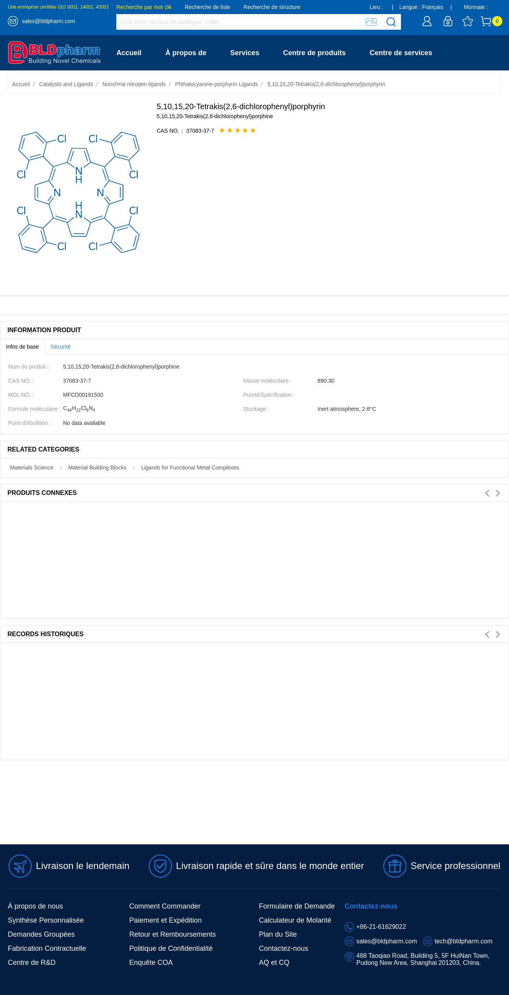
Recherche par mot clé (143, 7)
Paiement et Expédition (165, 920)
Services (244, 53)
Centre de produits (314, 53)
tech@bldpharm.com (464, 941)
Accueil (128, 53)
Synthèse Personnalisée (46, 920)
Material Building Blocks (97, 467)
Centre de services (401, 53)
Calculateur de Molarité (295, 920)
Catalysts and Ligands (66, 84)
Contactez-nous (142, 88)
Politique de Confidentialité (171, 948)
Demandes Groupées (41, 934)
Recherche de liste (207, 7)
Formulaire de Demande (297, 906)
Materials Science (32, 467)
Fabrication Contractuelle (47, 948)
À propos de (185, 53)
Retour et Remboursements (172, 934)
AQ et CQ (274, 962)
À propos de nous (35, 906)
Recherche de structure (272, 7)
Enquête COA (151, 962)
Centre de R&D (32, 962)
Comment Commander (164, 906)
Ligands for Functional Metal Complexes (190, 467)
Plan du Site (278, 934)
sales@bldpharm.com (48, 21)
